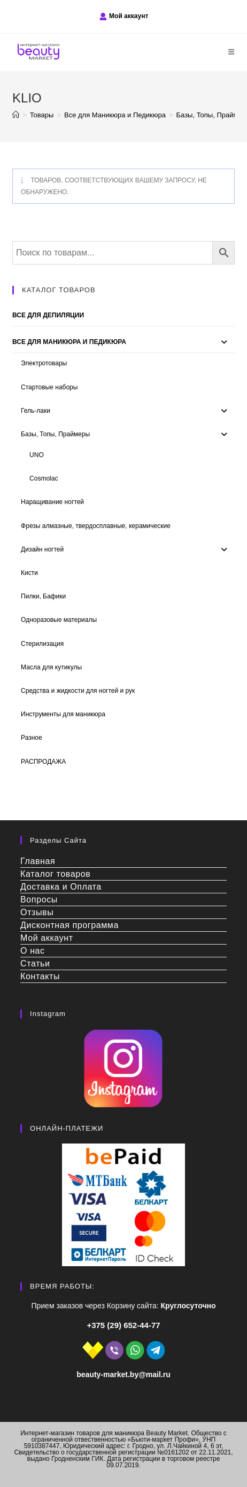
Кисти (29, 573)
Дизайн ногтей (42, 549)
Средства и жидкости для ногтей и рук (78, 690)
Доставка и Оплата (61, 886)
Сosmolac (43, 478)
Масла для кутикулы (51, 667)
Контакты (40, 976)
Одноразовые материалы (59, 619)
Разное (31, 737)
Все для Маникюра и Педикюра (69, 342)
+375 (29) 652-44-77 (123, 1325)
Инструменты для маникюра (63, 714)
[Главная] (15, 115)
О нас (32, 950)
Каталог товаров (55, 873)
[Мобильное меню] (231, 52)
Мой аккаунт (128, 16)
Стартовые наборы (49, 387)
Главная (37, 861)
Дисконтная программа (69, 925)
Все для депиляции (48, 315)
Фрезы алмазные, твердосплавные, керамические (96, 526)
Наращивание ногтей (52, 502)
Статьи (35, 963)
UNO (36, 455)
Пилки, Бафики (43, 596)
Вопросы (39, 899)
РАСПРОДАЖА (43, 761)
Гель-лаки (35, 410)
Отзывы (36, 912)
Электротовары (44, 363)
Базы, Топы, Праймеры (55, 434)
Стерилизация (42, 643)
